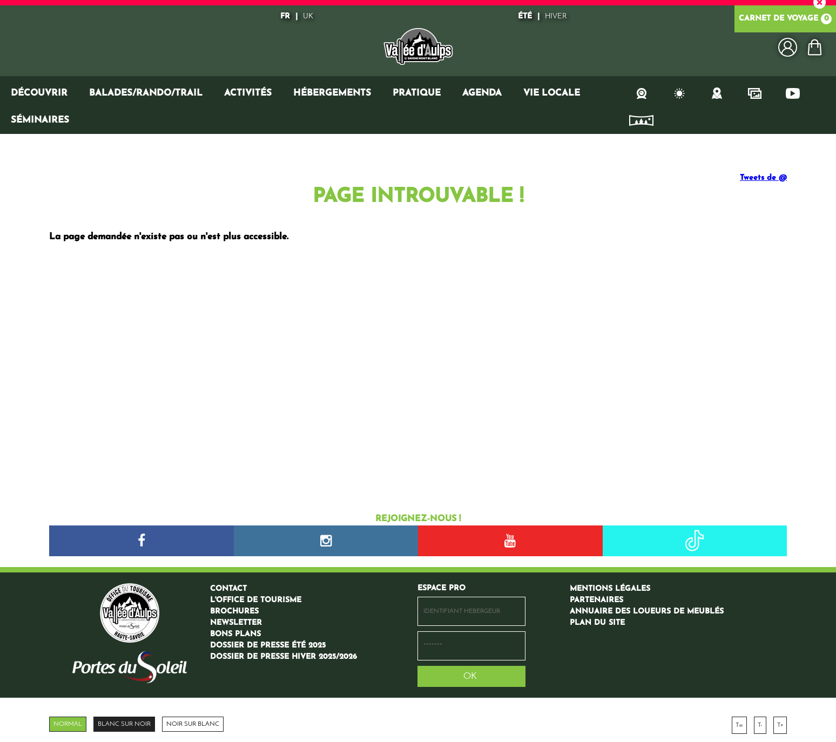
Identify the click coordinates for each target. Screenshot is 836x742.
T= (739, 725)
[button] (814, 47)
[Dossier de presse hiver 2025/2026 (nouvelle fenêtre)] (283, 657)
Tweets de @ (763, 178)
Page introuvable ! (418, 197)
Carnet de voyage (785, 19)
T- (760, 725)
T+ (780, 725)
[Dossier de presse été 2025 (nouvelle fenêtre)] (268, 646)
